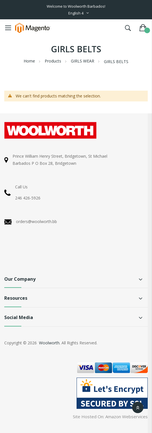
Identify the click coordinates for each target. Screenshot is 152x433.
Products (53, 61)
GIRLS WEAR (83, 61)
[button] (78, 13)
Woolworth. (49, 342)
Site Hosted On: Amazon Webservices (110, 416)
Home (30, 61)
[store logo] (32, 28)
